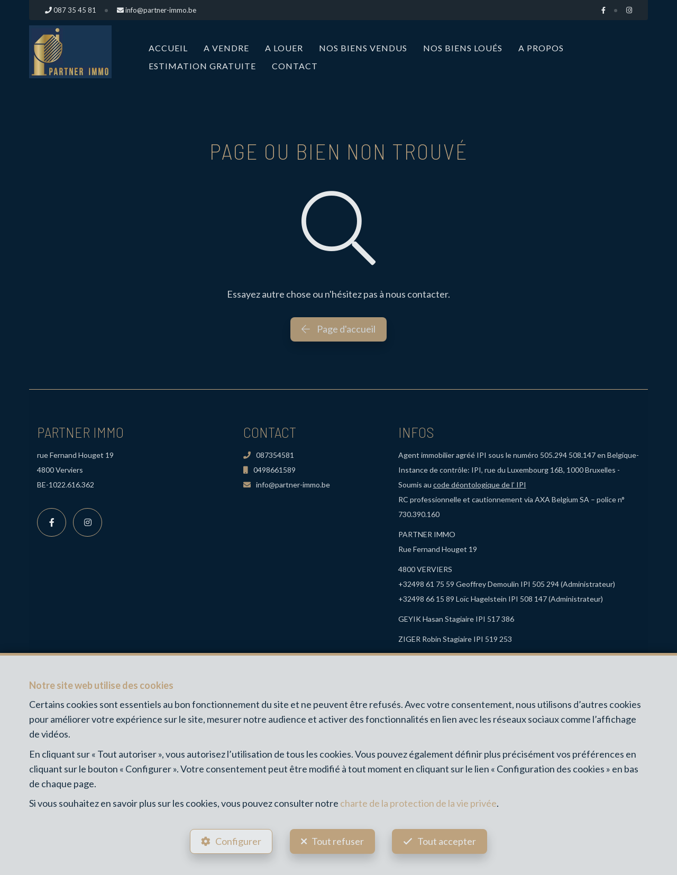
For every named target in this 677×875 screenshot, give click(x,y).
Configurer (238, 841)
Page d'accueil (338, 329)
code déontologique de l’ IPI (479, 484)
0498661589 (269, 469)
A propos (541, 48)
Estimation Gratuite (202, 66)
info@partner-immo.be (286, 484)
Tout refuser (338, 841)
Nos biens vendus (363, 48)
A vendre (226, 48)
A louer (284, 48)
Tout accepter (447, 841)
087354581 (268, 454)
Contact (295, 66)
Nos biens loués (462, 48)
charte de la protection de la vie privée (418, 803)
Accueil (168, 48)
